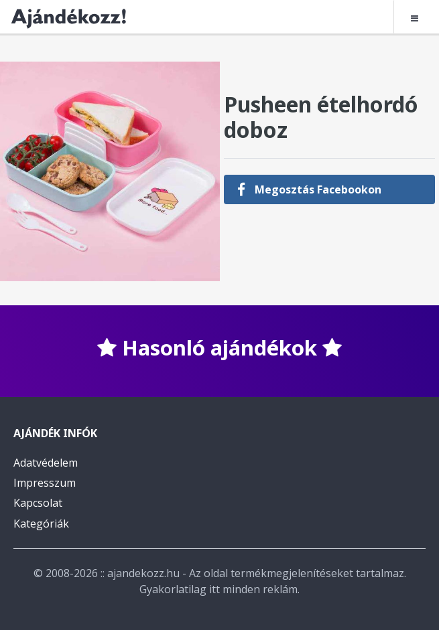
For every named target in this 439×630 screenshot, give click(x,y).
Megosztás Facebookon (309, 189)
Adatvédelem (45, 462)
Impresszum (44, 482)
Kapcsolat (37, 502)
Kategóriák (41, 523)
